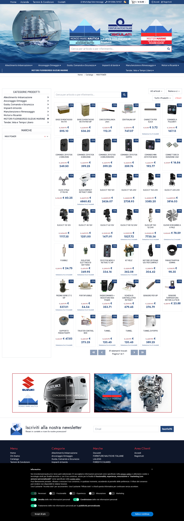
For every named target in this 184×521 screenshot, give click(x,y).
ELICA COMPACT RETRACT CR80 (85, 191)
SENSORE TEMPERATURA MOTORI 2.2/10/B (172, 298)
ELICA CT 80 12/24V (129, 225)
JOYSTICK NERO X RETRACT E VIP (107, 261)
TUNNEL (107, 331)
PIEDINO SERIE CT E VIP (64, 297)
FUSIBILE (64, 260)
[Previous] (101, 352)
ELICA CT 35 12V (64, 225)
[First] (93, 352)
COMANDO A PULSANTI (172, 121)
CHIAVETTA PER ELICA (150, 121)
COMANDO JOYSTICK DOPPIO (128, 156)
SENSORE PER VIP (150, 296)
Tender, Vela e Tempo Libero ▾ (140, 70)
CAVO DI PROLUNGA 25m (107, 121)
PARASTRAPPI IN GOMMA (172, 261)
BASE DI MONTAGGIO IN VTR (64, 121)
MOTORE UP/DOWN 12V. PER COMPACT (150, 261)
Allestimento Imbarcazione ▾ (18, 65)
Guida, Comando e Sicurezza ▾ (81, 65)
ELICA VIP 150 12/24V (150, 226)
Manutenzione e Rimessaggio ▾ (141, 65)
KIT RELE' (129, 260)
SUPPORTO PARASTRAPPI (64, 332)
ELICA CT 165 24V (150, 190)
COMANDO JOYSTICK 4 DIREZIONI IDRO (107, 156)
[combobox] (121, 49)
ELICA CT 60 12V (107, 225)
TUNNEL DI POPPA (150, 331)
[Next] (134, 352)
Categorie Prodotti (26, 92)
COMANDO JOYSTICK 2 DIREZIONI (64, 156)
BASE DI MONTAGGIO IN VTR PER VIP (85, 121)
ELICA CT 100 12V (107, 190)
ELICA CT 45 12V (85, 225)
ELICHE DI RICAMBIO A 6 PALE (172, 226)
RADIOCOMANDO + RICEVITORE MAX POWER (107, 298)
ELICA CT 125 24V (129, 190)
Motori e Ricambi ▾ (170, 65)
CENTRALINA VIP (129, 120)
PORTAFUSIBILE (85, 296)
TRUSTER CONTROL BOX (86, 332)
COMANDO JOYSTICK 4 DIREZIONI (85, 156)
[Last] (142, 352)
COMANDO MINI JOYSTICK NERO (150, 156)
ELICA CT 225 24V (172, 190)
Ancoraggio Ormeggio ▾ (49, 65)
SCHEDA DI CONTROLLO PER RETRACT (129, 298)
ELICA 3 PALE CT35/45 (64, 191)
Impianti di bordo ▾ (111, 65)
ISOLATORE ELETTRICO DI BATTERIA (85, 262)
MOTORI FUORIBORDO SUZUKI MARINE (50, 70)
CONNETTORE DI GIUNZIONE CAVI (172, 156)
